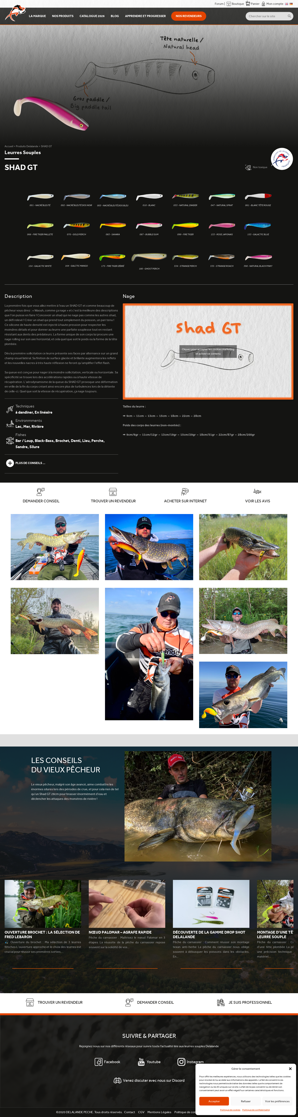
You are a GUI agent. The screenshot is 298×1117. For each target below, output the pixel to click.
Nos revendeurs (189, 16)
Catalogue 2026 (92, 16)
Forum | (220, 4)
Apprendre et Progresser (145, 16)
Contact (129, 1112)
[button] (290, 1069)
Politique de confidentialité (256, 1110)
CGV (141, 1112)
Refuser (246, 1101)
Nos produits (62, 16)
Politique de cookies (230, 1110)
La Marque (37, 16)
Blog (115, 16)
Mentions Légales (159, 1112)
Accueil (9, 146)
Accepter (214, 1101)
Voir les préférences (277, 1101)
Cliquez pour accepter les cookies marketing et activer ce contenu (208, 351)
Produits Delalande (27, 146)
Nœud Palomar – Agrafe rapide (120, 932)
